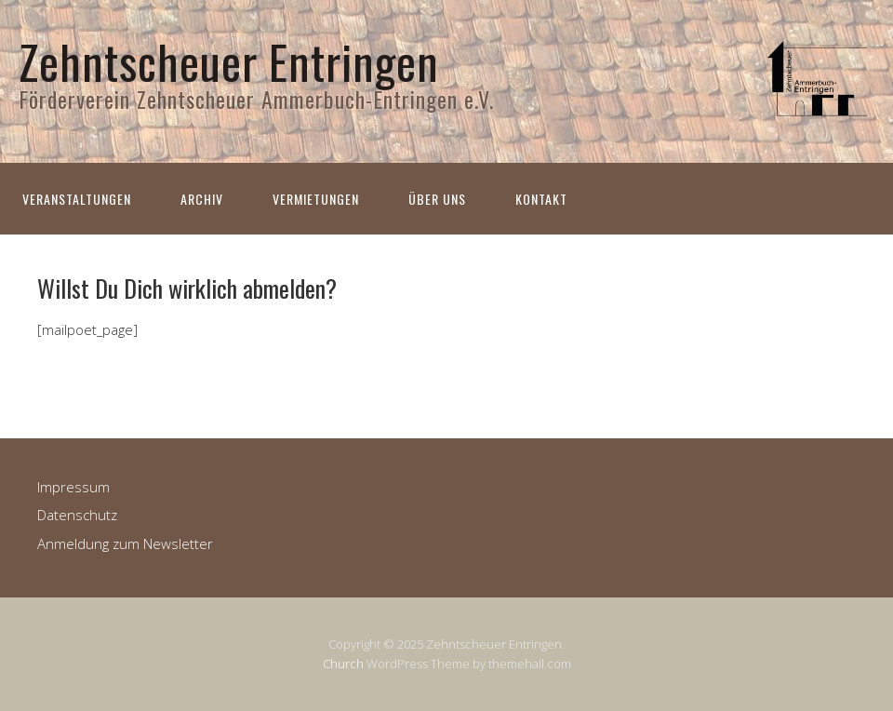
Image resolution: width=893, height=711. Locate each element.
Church (343, 663)
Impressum (73, 486)
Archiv (201, 198)
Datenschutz (77, 514)
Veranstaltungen (76, 198)
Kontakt (541, 198)
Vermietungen (316, 198)
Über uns (437, 198)
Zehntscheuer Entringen (229, 60)
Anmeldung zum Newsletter (125, 543)
